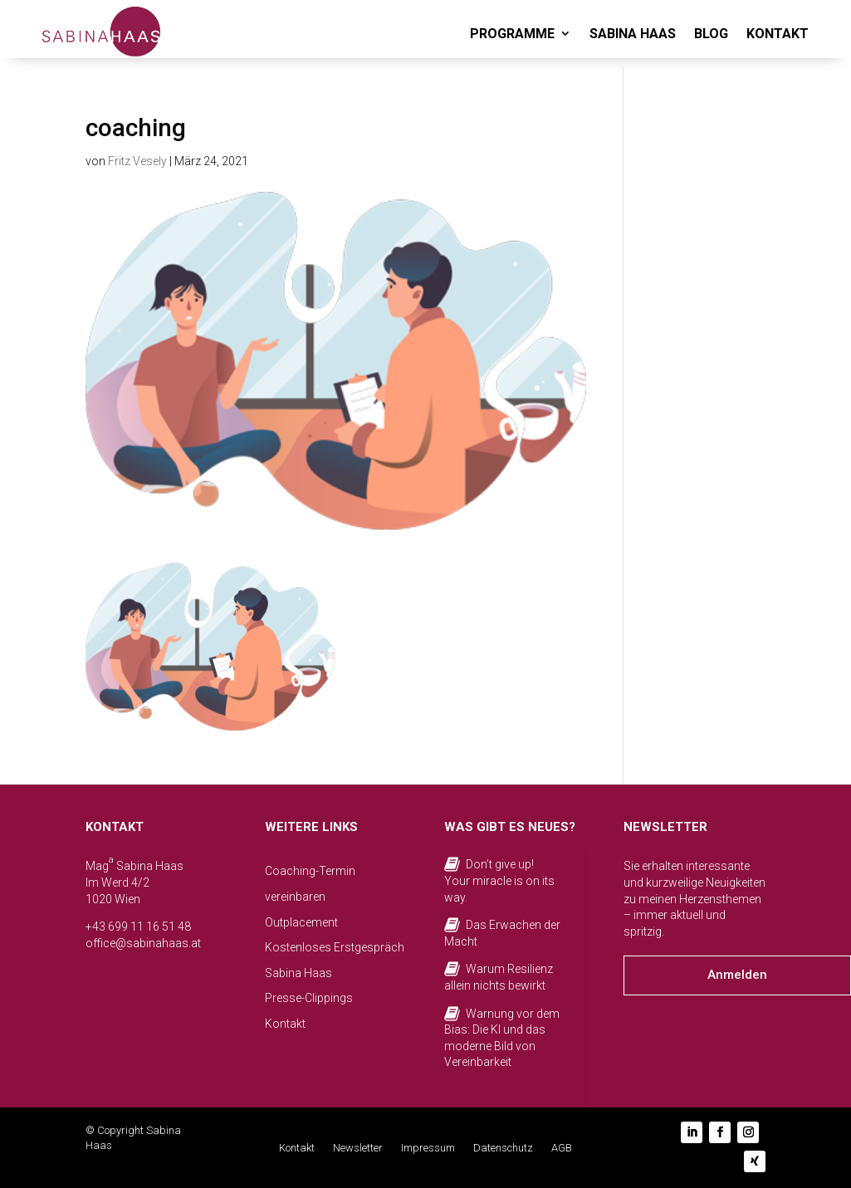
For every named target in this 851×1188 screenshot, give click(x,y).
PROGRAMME (512, 34)
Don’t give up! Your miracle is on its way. (499, 880)
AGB (561, 1148)
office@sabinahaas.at (143, 943)
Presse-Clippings (309, 998)
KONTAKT (777, 34)
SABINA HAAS (632, 34)
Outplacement (301, 922)
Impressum (428, 1148)
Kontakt (285, 1023)
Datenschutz (503, 1148)
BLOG (711, 34)
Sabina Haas (298, 973)
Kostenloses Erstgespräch (334, 947)
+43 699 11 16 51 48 (138, 926)
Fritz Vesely (137, 161)
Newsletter (358, 1148)
